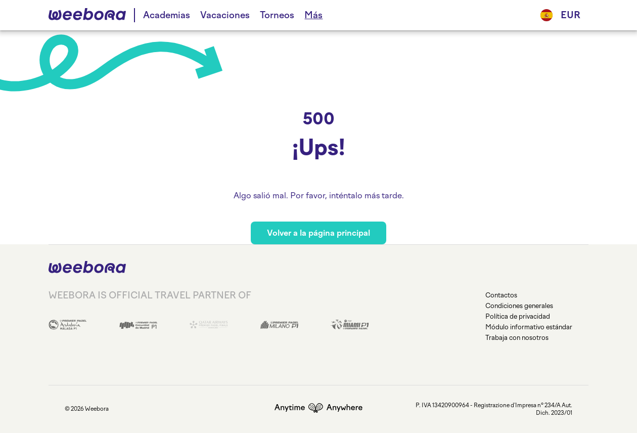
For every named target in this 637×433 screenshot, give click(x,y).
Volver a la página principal (318, 233)
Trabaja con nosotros (517, 337)
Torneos (277, 15)
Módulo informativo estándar (528, 327)
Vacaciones (225, 15)
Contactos (501, 295)
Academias (166, 15)
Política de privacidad (517, 316)
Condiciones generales (519, 306)
